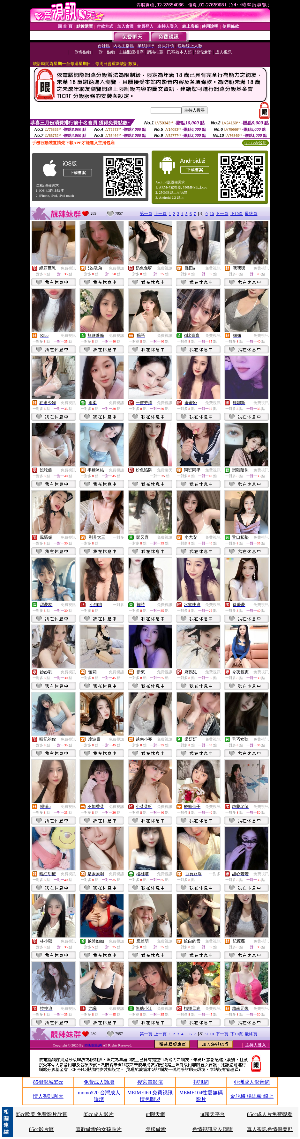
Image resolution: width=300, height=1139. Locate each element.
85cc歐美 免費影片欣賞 (41, 1114)
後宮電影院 (150, 1082)
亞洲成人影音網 (252, 1082)
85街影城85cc (48, 1082)
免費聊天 (164, 470)
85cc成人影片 (99, 1114)
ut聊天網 (155, 1114)
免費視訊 (68, 268)
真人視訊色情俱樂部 (270, 1129)
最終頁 (251, 213)
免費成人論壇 (99, 1082)
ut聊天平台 (212, 1114)
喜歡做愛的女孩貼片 (99, 1129)
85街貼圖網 (93, 1045)
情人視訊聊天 (48, 1096)
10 (212, 213)
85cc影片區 (41, 1129)
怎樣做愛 (156, 1129)
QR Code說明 (255, 143)
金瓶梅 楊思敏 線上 (252, 1096)
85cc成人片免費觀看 (269, 1114)
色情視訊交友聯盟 (212, 1129)
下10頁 (236, 213)
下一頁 (222, 213)
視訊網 (201, 1082)
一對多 (118, 537)
